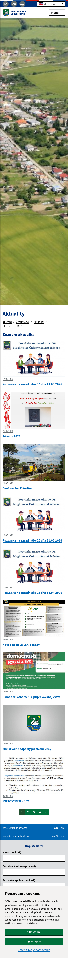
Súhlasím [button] (33, 932)
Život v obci (22, 321)
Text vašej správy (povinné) (19, 880)
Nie (63, 827)
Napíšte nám (58, 836)
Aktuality (39, 321)
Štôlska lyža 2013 (12, 326)
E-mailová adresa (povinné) (19, 866)
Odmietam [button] (34, 942)
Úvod (7, 321)
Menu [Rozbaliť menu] (57, 12)
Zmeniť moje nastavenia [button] (34, 950)
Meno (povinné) (12, 852)
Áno (56, 827)
